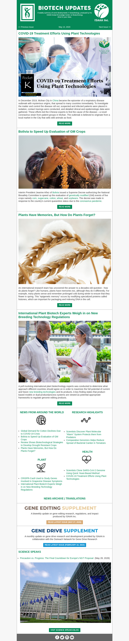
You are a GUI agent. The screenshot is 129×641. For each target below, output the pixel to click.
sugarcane (43, 198)
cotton (53, 198)
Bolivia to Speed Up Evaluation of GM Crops (51, 131)
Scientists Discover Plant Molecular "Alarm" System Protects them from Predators (83, 434)
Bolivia (55, 192)
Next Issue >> (105, 27)
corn (34, 198)
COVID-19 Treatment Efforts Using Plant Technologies (59, 33)
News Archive (54, 498)
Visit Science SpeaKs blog (65, 630)
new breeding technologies (42, 392)
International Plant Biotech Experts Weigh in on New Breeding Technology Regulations (41, 487)
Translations (75, 498)
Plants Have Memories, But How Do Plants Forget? (56, 215)
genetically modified (78, 195)
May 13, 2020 (64, 27)
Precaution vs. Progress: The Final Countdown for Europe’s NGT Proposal (57, 558)
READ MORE (64, 123)
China (55, 100)
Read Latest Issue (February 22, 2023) (65, 545)
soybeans (73, 198)
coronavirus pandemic (91, 201)
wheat (60, 198)
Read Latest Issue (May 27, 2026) (64, 522)
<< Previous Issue (26, 27)
